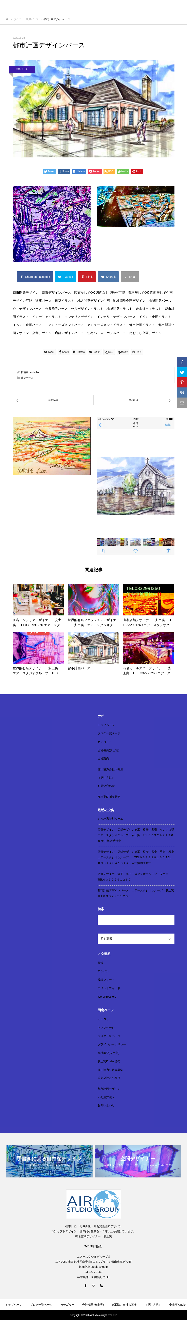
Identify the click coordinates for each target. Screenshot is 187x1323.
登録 (100, 962)
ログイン (103, 971)
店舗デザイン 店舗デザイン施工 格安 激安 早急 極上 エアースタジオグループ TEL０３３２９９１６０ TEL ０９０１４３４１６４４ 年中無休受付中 (137, 857)
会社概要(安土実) (108, 750)
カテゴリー (105, 741)
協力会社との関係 (109, 1077)
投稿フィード (106, 979)
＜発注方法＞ (106, 777)
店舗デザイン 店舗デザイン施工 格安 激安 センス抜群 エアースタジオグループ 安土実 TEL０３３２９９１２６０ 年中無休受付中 (137, 835)
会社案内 (103, 758)
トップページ (106, 725)
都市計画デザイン (109, 1088)
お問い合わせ (106, 785)
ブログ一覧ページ (109, 733)
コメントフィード (109, 988)
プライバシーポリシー (112, 1044)
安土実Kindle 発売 (109, 796)
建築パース (22, 69)
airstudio (34, 372)
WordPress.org (107, 996)
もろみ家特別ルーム (110, 818)
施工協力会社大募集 (110, 769)
